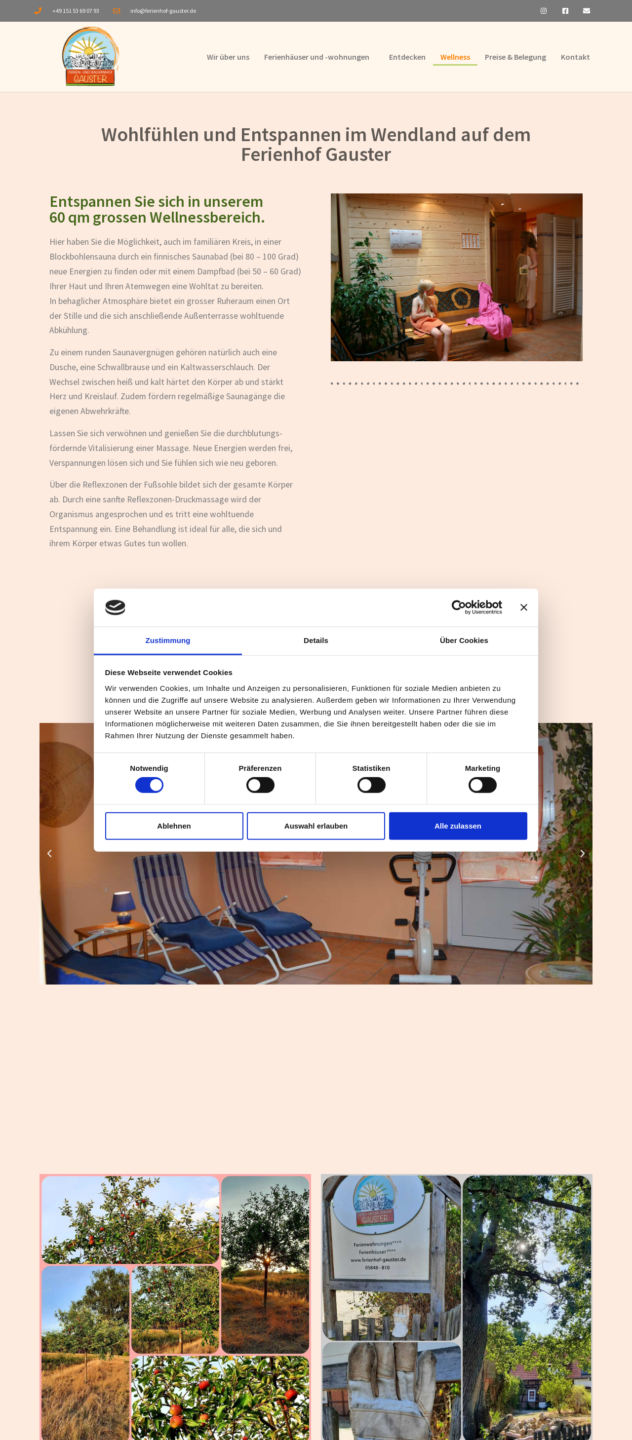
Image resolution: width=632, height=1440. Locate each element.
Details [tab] (316, 640)
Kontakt (575, 58)
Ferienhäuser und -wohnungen (316, 58)
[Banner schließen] (523, 607)
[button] (49, 857)
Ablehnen (174, 825)
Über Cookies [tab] (464, 640)
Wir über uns (228, 58)
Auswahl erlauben (316, 825)
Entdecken (407, 58)
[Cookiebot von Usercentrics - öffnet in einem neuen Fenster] (459, 607)
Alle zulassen (457, 825)
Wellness (455, 58)
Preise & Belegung (515, 58)
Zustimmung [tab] (168, 640)
